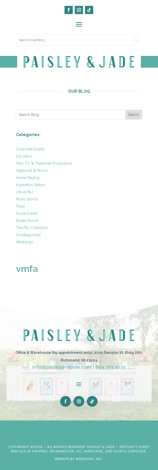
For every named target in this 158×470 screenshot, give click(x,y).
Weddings (24, 242)
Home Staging (27, 178)
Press (20, 206)
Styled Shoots (27, 221)
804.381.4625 (110, 367)
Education (24, 156)
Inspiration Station (30, 185)
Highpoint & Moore (32, 170)
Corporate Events (30, 149)
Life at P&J (24, 192)
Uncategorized (28, 235)
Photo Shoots (27, 199)
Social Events (27, 213)
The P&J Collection (32, 228)
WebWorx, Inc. (89, 459)
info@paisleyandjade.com (62, 367)
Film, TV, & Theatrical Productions (44, 163)
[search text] (79, 40)
